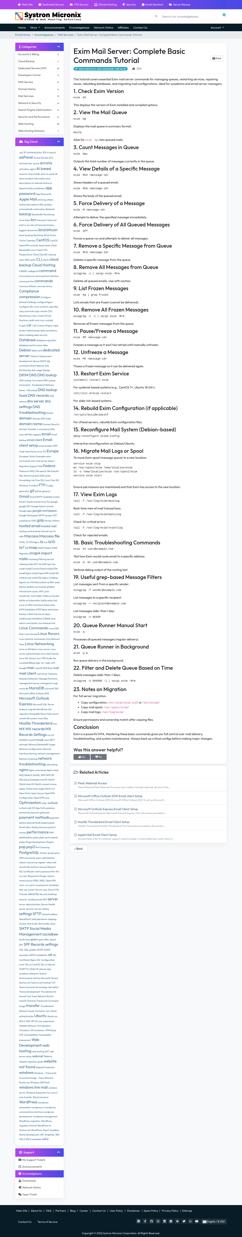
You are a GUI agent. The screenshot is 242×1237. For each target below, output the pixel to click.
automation (39, 209)
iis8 (26, 547)
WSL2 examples (33, 1139)
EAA (52, 429)
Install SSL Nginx (40, 577)
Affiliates (123, 27)
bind (42, 229)
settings (25, 913)
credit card (33, 320)
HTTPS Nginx (32, 542)
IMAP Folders (44, 547)
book (21, 235)
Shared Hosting (105, 4)
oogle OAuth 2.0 (46, 788)
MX (22, 728)
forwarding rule (27, 480)
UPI (32, 1021)
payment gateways (40, 812)
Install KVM (51, 568)
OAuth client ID (26, 784)
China (36, 254)
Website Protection (45, 1067)
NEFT (52, 740)
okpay (22, 788)
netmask (23, 744)
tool (29, 996)
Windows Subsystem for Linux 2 (41, 1092)
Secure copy (41, 889)
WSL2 (22, 1139)
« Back (78, 848)
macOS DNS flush (44, 668)
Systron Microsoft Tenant (45, 978)
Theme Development (29, 991)
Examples (40, 456)
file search (41, 471)
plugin (22, 842)
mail (56, 668)
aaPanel (26, 157)
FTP (42, 485)
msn (55, 723)
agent (33, 169)
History (56, 520)
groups (48, 515)
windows (26, 1072)
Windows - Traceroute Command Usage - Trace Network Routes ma (37, 1078)
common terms (44, 286)
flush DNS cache (42, 475)
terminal (30, 987)
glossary (46, 491)
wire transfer (25, 1097)
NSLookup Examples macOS (33, 779)
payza (51, 822)
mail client (27, 673)
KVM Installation (27, 609)
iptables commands (36, 586)
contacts (44, 306)
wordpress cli (37, 1107)
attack (50, 199)
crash (33, 315)
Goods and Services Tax (38, 501)
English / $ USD (214, 1221)
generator (24, 491)
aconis (36, 163)
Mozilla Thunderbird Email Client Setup (148, 824)
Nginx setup (53, 770)
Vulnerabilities (31, 1034)
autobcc (48, 204)
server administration (30, 904)
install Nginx (25, 573)
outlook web (25, 808)
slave (52, 923)
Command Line (26, 276)
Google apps (25, 510)
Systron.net (25, 982)
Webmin (48, 1056)
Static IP (34, 969)
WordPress (28, 1102)
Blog (73, 1210)
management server (29, 683)
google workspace (45, 510)
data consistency (48, 330)
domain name (30, 423)
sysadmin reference (29, 973)
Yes (81, 757)
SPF (21, 944)
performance (37, 832)
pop (22, 846)
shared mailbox (49, 914)
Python (43, 853)
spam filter (43, 939)
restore (50, 876)
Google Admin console (42, 506)
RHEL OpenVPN (48, 880)
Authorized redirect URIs (31, 204)
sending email (35, 899)
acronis (46, 162)
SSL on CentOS (32, 964)
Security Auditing (48, 894)
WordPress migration (29, 1121)
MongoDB (34, 713)
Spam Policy (151, 1210)
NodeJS (28, 775)
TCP (53, 982)
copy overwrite (26, 311)
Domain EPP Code (41, 418)
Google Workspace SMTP (32, 515)
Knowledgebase (79, 27)
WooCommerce (40, 1097)
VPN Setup (50, 1030)
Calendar (31, 240)
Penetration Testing (29, 827)
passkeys (50, 808)
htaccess (31, 536)
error (40, 451)
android (39, 183)
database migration (46, 340)
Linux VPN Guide (44, 658)
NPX (48, 775)
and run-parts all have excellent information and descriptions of (38, 178)
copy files (53, 306)
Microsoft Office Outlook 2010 (34, 693)
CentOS (42, 240)
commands (43, 280)
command (47, 270)
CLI (39, 259)
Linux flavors (48, 633)
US (36, 1021)
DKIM (24, 375)
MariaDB (36, 688)
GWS (33, 520)
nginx (23, 769)
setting (45, 909)
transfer (33, 1005)
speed (53, 939)
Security (129, 4)
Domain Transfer (27, 429)
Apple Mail (28, 199)
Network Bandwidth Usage (41, 744)
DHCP (43, 361)
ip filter (50, 582)
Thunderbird (47, 991)
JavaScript (24, 595)
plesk (35, 837)
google (54, 501)
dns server (35, 401)
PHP (51, 832)
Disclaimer (134, 1210)
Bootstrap (38, 235)
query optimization (45, 857)
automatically (26, 209)
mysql (39, 740)
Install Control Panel (36, 568)
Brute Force (50, 235)
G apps (49, 485)
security (33, 894)
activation (24, 169)
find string (29, 475)
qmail (50, 853)
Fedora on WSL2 (27, 471)
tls (55, 991)
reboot (22, 862)
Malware (52, 673)
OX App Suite (38, 808)
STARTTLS (24, 969)
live (54, 658)
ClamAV (43, 254)
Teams (22, 987)
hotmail (44, 531)
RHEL (36, 880)
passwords (24, 812)
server (52, 899)
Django (46, 370)
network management (48, 753)
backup (25, 214)
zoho (45, 1139)
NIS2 (21, 775)
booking (29, 235)
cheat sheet (44, 245)
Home (22, 27)
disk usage (37, 370)
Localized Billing (27, 662)
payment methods (34, 817)
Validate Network (27, 1025)
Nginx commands (37, 770)
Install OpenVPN (40, 573)
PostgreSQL (29, 852)
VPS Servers (79, 4)
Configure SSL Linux (29, 306)
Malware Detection (28, 678)
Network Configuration (30, 749)
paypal (44, 822)
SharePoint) (25, 919)
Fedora (49, 465)
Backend (50, 209)
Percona (43, 827)
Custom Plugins (44, 325)
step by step (45, 969)
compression (29, 296)
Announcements (54, 27)
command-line (26, 281)
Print (216, 58)
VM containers (37, 1030)
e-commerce (43, 429)
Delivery (34, 356)
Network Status (103, 27)
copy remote (41, 311)
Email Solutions (152, 4)
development (25, 361)
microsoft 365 (51, 688)
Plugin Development (36, 842)
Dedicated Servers (51, 4)
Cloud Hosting (43, 265)
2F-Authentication (32, 152)
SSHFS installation (38, 955)
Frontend (33, 485)
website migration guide (31, 1061)
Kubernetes (49, 605)
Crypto (22, 325)
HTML (22, 542)
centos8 (34, 245)
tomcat (22, 996)
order (44, 803)
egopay (37, 434)
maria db (23, 688)
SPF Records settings (41, 944)
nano (46, 740)
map (55, 683)
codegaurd (33, 271)
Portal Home (22, 34)
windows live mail (33, 1087)
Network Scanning (28, 758)
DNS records (38, 395)
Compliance (29, 291)
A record (51, 152)
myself (31, 740)
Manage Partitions (48, 678)
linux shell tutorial (49, 653)
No (98, 757)
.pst (21, 152)
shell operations (39, 919)
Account (216, 27)
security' (23, 899)
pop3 (30, 846)
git (32, 490)
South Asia (24, 939)
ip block (43, 582)
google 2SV (24, 506)
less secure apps (42, 614)
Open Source (37, 793)
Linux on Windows (28, 649)
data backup (33, 330)
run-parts (30, 885)
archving (41, 199)
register (42, 862)
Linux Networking (39, 643)
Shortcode (32, 923)
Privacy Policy (170, 1210)
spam (34, 939)
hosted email (29, 525)
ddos (45, 345)
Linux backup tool (46, 623)
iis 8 (45, 542)
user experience (46, 1021)
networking (51, 764)
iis (41, 541)
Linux (46, 618)
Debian (25, 350)
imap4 (34, 553)
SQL (21, 949)
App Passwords (43, 194)
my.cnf (50, 735)
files (21, 475)
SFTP (37, 913)
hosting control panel (29, 531)
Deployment (45, 356)
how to (52, 531)
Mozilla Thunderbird (35, 723)
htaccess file (49, 536)
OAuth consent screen (46, 784)
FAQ (40, 466)
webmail (37, 1056)
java (47, 591)
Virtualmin (24, 1030)
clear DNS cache (27, 259)
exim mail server (39, 461)
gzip (40, 520)
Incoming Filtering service (41, 559)
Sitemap (187, 1210)
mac (30, 667)
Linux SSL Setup (27, 658)
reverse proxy (26, 880)
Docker (50, 413)
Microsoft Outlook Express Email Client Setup (148, 811)
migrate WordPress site (40, 709)
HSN (21, 536)
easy (21, 434)
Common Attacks (27, 286)
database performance (31, 345)
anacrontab (34, 174)
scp (25, 889)
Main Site (25, 4)
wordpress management (45, 1116)
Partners (61, 1210)
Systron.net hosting (40, 982)
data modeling (26, 335)
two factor (40, 1011)
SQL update (30, 949)
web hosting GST (40, 1051)
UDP (28, 1021)
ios (28, 582)
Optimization (30, 802)
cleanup (52, 254)
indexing (23, 564)
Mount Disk (45, 713)
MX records (35, 728)
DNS (33, 375)
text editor (53, 987)
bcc (34, 219)
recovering (31, 862)
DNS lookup (47, 375)
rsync (21, 885)
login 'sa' (40, 662)
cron (42, 320)
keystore (38, 605)
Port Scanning (43, 847)
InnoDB (42, 564)
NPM (43, 775)
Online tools (32, 788)
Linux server (44, 649)
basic (27, 220)
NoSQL (36, 775)
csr (29, 325)
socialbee (50, 934)
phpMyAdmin (26, 837)
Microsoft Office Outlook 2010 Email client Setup (148, 798)
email (46, 434)
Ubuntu (40, 1015)
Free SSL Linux (42, 480)
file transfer (53, 471)
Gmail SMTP (36, 496)
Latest (30, 614)
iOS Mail (34, 582)
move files (43, 718)
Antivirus (47, 183)
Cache (22, 240)
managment (46, 683)
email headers (46, 445)
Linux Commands (33, 627)
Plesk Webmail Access (148, 785)
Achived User (25, 163)
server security (26, 909)
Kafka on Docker (51, 595)
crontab (49, 320)
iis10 (51, 541)
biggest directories (28, 230)
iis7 (21, 547)
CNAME (23, 271)
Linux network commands (32, 639)
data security (40, 335)
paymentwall (33, 822)
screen (31, 889)
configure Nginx (45, 302)
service (37, 909)
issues (35, 591)
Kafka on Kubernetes (29, 600)
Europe (53, 451)
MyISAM (23, 740)
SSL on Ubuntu (48, 964)
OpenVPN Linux (42, 797)
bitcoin (52, 229)
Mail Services (65, 34)
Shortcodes (44, 923)
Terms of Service (47, 1222)
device (36, 361)
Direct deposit (37, 365)
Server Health (48, 904)
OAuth (51, 779)
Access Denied (40, 157)
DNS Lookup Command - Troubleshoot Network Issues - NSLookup (37, 385)
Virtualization (43, 1025)
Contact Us (140, 27)
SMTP (24, 928)
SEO (45, 899)
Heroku (48, 520)
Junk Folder (36, 595)
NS (52, 775)
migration (24, 713)
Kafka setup (47, 600)
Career (83, 1210)
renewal (43, 867)
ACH (51, 157)
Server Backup (179, 4)
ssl (50, 954)
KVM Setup (41, 609)
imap (33, 547)
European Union (27, 456)
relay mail (51, 862)
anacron (23, 174)
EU (44, 451)
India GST (33, 564)
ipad (57, 582)
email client (34, 440)
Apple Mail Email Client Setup (148, 837)
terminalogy (41, 987)
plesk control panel (48, 837)
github (38, 491)
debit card (37, 350)
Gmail (24, 496)
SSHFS (40, 949)
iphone (22, 586)
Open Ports (24, 793)
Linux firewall (31, 634)
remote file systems (28, 867)
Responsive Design (37, 876)
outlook (53, 803)
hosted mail (49, 526)
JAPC (41, 591)
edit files (28, 434)
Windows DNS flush (40, 1082)
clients (46, 259)
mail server (42, 673)
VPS (21, 1034)
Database (27, 339)
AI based (43, 168)
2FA (44, 152)
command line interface (47, 276)
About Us (36, 1210)
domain (25, 418)
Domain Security (51, 424)
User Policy (117, 1210)
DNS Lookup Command (31, 380)
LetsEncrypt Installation (31, 618)
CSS (34, 325)
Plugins (50, 842)
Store (34, 27)
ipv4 (29, 591)
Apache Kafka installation (32, 188)
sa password (41, 885)
